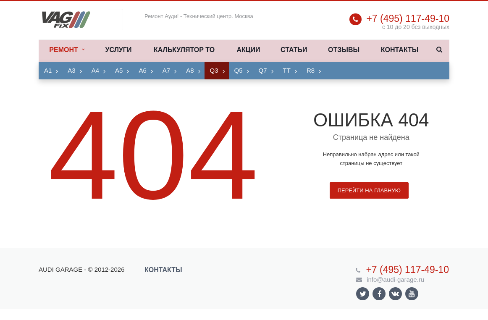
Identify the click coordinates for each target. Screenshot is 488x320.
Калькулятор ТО (184, 49)
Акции (248, 49)
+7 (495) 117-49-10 (407, 18)
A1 (48, 70)
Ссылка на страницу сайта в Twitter (362, 293)
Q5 (238, 70)
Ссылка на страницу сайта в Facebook (380, 293)
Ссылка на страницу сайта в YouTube (412, 293)
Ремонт (66, 50)
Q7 (263, 70)
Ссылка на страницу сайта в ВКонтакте (395, 293)
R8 (311, 70)
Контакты (400, 49)
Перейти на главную (369, 190)
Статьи (294, 49)
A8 (190, 70)
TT (287, 70)
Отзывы (343, 49)
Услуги (118, 49)
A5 (119, 70)
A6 (142, 70)
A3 (71, 70)
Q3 (214, 70)
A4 (95, 70)
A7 (166, 70)
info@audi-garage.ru (395, 279)
